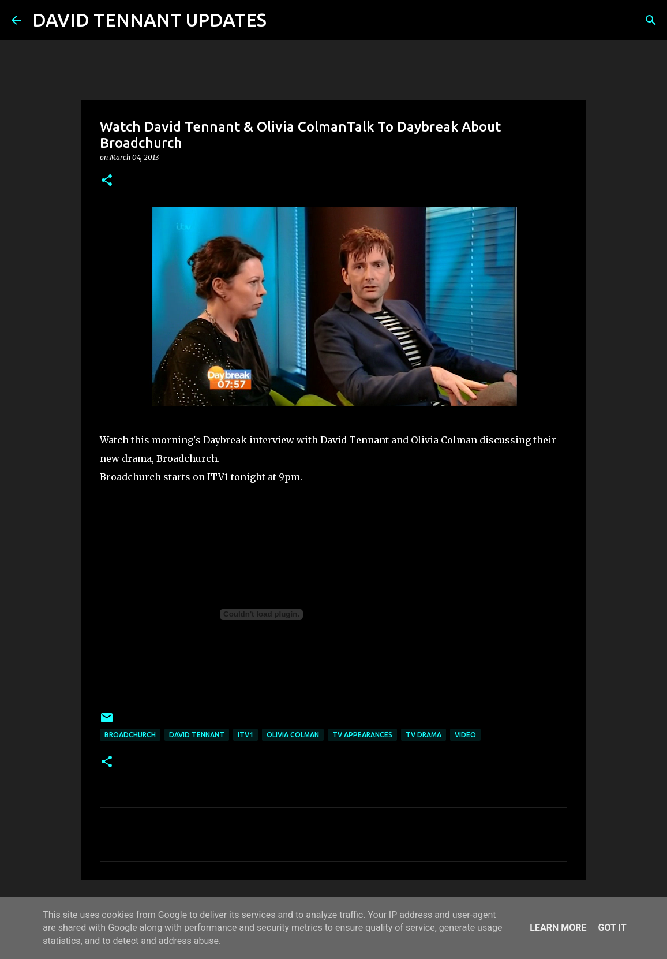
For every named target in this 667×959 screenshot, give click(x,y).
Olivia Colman (293, 734)
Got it (612, 927)
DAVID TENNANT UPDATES (149, 19)
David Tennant (196, 734)
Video (465, 734)
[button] (107, 181)
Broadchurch (130, 734)
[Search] (283, 20)
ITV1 (245, 734)
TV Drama (423, 734)
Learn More (558, 927)
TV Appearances (362, 734)
